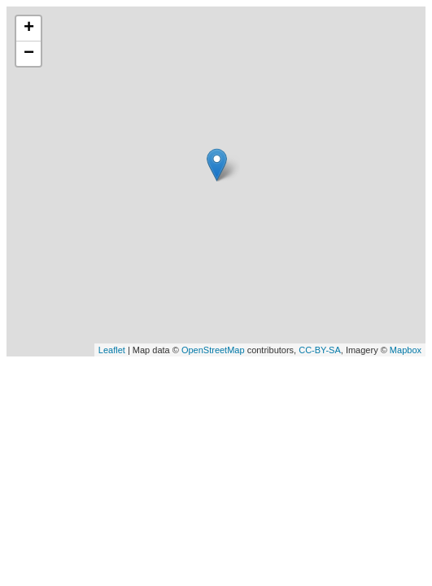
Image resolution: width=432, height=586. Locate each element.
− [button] (29, 54)
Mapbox (405, 350)
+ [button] (29, 28)
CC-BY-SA (320, 350)
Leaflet (111, 350)
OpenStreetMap (213, 350)
